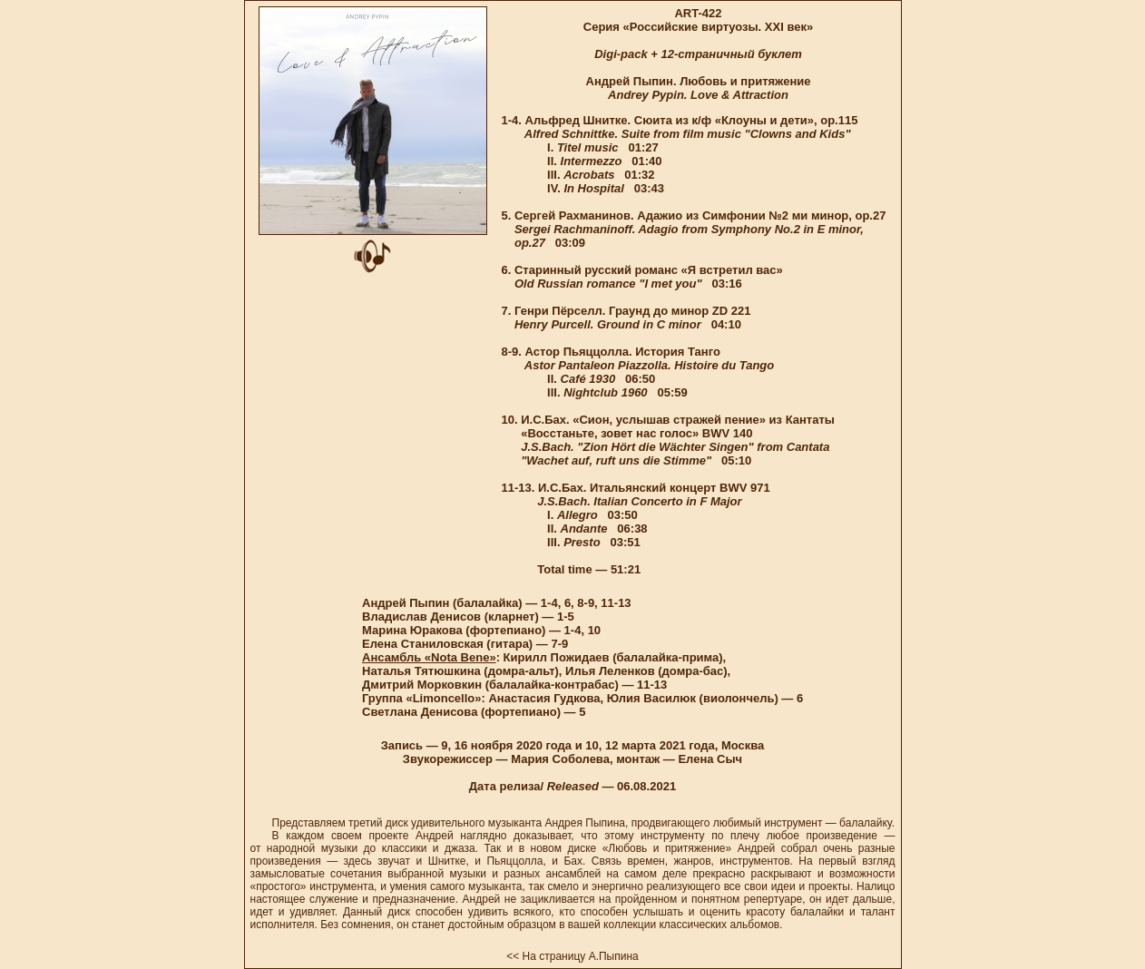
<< (512, 956)
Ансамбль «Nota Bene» (429, 657)
